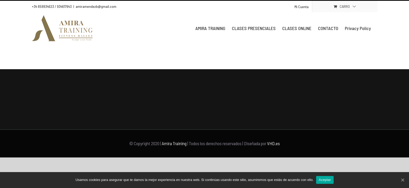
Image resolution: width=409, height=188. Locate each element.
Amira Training (174, 143)
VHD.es (273, 143)
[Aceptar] (402, 180)
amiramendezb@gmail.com (96, 6)
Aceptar (325, 180)
